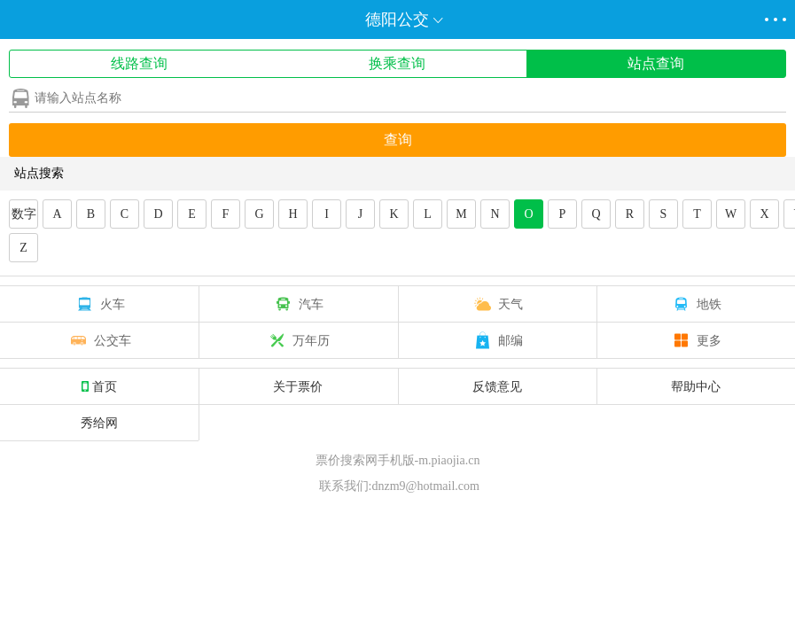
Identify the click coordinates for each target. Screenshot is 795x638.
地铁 (695, 304)
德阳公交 (397, 19)
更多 (695, 340)
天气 (497, 304)
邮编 (497, 340)
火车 (99, 304)
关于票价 (298, 386)
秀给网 (99, 423)
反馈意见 (497, 386)
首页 (99, 386)
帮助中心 (696, 386)
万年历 (298, 340)
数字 (24, 214)
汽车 (297, 304)
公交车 (99, 340)
